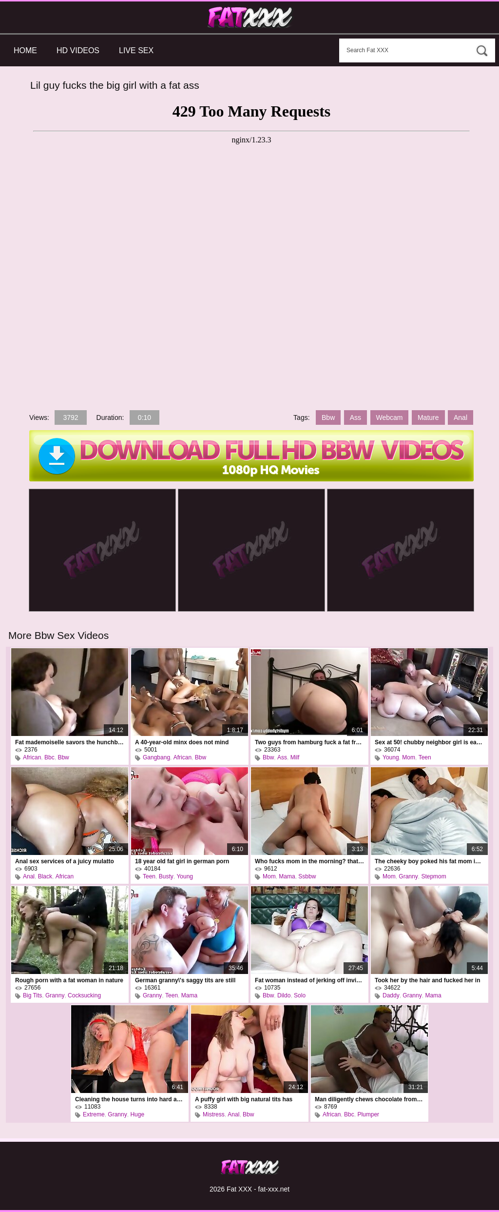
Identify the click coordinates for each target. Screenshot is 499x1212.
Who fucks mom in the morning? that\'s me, (309, 861)
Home (25, 50)
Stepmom (433, 876)
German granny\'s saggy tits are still (185, 980)
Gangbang (156, 757)
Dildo (283, 995)
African (32, 757)
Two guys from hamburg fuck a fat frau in (309, 742)
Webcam (389, 417)
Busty (166, 876)
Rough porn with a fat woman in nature (69, 980)
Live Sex (136, 50)
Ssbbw (307, 876)
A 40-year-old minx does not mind (182, 742)
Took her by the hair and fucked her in (427, 980)
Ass (355, 417)
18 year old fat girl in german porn (182, 861)
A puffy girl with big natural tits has (243, 1099)
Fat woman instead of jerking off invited (309, 980)
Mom (408, 757)
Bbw (328, 417)
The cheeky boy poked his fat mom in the (429, 861)
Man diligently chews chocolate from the (369, 1099)
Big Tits (32, 995)
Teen (425, 757)
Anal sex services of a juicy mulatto (64, 861)
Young (391, 757)
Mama (287, 876)
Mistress (214, 1114)
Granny (408, 876)
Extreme (94, 1114)
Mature (428, 417)
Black (45, 876)
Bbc (49, 757)
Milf (295, 757)
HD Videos (78, 50)
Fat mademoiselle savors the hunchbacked (69, 742)
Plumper (368, 1114)
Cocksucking (84, 995)
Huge (137, 1114)
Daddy (391, 995)
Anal (460, 417)
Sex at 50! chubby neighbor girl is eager (429, 742)
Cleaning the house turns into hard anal (129, 1099)
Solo (300, 995)
